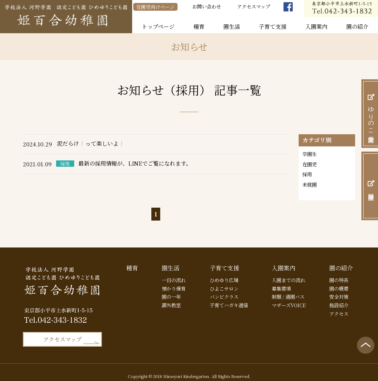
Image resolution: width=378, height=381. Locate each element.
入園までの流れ (287, 273)
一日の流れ (173, 273)
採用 (307, 175)
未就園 (310, 186)
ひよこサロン (222, 283)
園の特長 (336, 273)
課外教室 (170, 301)
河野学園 (371, 185)
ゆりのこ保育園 (371, 113)
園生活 (231, 26)
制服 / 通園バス (287, 291)
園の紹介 (357, 26)
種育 (199, 26)
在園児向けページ (155, 6)
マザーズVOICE (287, 301)
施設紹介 (336, 301)
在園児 (310, 165)
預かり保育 (173, 283)
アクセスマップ (253, 6)
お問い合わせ (206, 6)
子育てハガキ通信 (227, 301)
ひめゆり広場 (222, 273)
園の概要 (336, 283)
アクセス (336, 310)
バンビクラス (222, 291)
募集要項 (279, 283)
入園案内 (316, 26)
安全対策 (336, 291)
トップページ (158, 26)
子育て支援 (272, 26)
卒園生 (310, 154)
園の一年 (170, 291)
